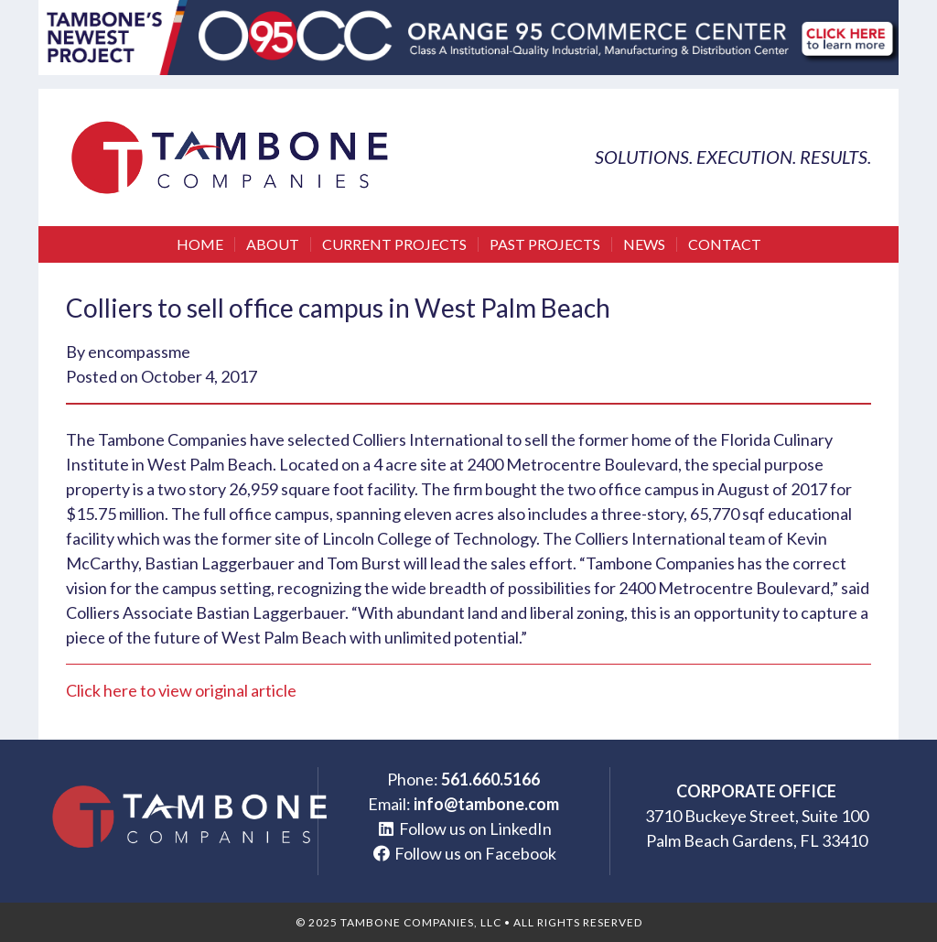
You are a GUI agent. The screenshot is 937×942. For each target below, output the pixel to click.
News (644, 244)
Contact (724, 244)
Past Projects (545, 244)
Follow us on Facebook (475, 853)
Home (200, 244)
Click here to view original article (181, 690)
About (272, 244)
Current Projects (394, 244)
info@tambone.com (486, 804)
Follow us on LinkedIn (475, 828)
